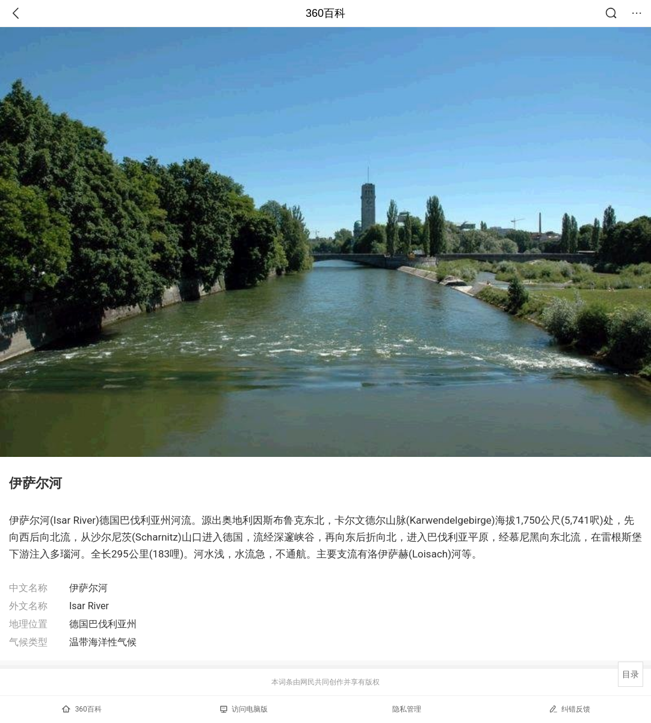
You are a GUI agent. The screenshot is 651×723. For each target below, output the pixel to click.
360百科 (325, 13)
